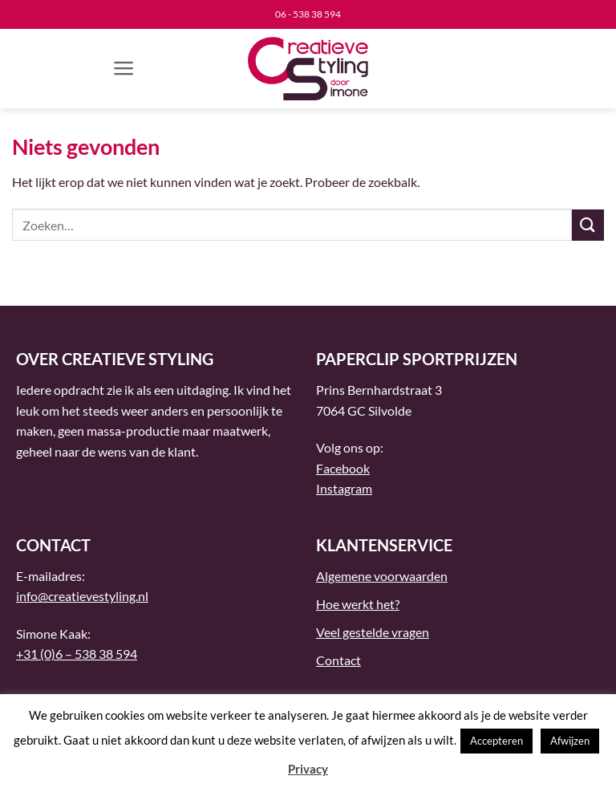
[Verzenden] (588, 225)
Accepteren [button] (496, 740)
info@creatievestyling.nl (82, 595)
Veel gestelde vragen (372, 632)
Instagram (344, 488)
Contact (338, 660)
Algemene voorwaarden (382, 575)
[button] (124, 68)
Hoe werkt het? (357, 603)
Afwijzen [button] (570, 740)
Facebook (343, 468)
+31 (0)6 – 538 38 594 (76, 653)
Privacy (308, 769)
